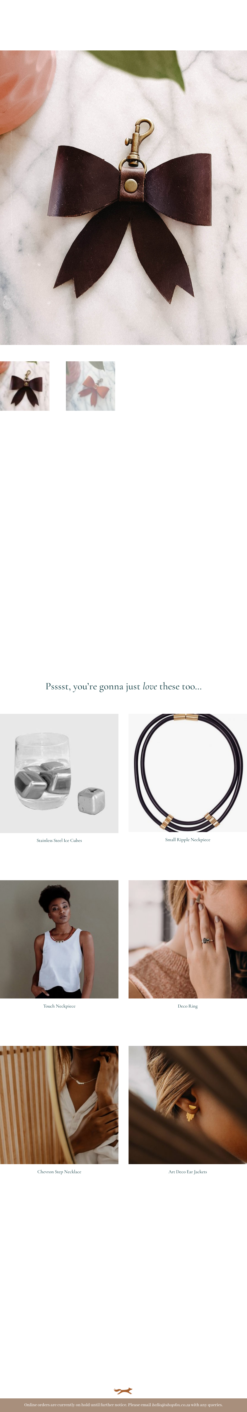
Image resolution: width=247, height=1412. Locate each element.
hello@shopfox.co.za (171, 1405)
